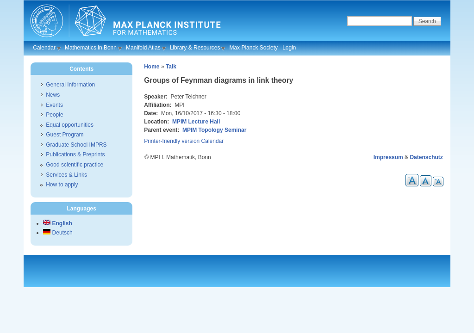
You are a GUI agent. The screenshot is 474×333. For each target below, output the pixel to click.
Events (54, 105)
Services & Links (66, 175)
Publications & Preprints (75, 154)
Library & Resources (195, 47)
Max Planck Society (253, 47)
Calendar (44, 47)
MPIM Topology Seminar (214, 130)
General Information (70, 84)
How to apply (62, 184)
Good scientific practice (74, 164)
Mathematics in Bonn (91, 47)
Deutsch (57, 232)
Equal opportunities (70, 125)
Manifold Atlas (143, 47)
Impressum (388, 157)
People (54, 114)
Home (151, 66)
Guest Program (64, 134)
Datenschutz (426, 157)
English (57, 223)
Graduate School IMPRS (76, 145)
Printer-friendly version (172, 141)
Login (289, 47)
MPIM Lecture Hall (196, 121)
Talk (171, 66)
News (53, 95)
